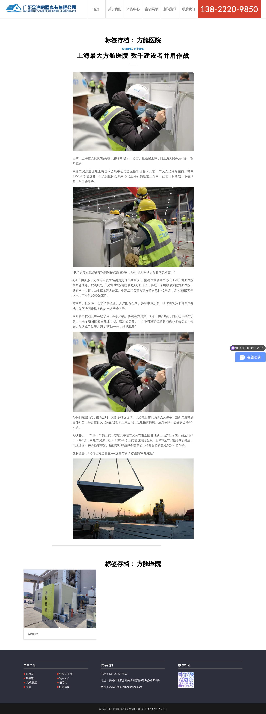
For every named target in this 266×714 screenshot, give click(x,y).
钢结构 (63, 682)
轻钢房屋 (64, 687)
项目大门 (64, 678)
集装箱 (30, 678)
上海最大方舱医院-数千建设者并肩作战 (133, 55)
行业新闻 (139, 49)
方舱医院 (33, 634)
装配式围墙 (65, 673)
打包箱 (30, 673)
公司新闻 (127, 49)
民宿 (28, 687)
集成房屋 (31, 682)
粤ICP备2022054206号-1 (154, 709)
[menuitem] (96, 9)
